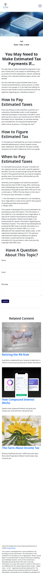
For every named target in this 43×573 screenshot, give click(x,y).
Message (4, 284)
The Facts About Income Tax (20, 448)
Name (3, 260)
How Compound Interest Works (18, 401)
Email (3, 272)
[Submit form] (5, 301)
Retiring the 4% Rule (15, 354)
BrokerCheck (11, 548)
